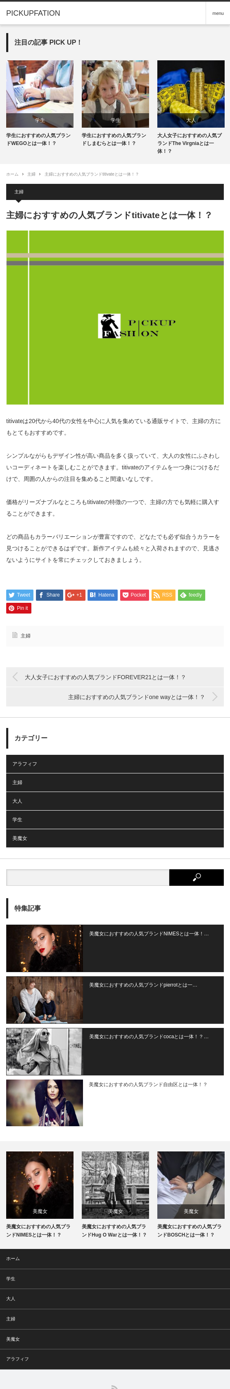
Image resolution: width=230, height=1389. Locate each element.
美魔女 (19, 838)
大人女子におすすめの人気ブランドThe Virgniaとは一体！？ (189, 143)
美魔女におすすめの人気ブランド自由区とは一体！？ (137, 1064)
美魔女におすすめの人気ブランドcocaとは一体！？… (137, 1023)
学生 (40, 120)
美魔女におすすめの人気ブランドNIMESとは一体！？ (38, 1202)
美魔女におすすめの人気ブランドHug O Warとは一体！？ (114, 1202)
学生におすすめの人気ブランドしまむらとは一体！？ (114, 139)
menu (218, 13)
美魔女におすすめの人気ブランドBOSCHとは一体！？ (189, 1202)
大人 (191, 120)
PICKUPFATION (109, 1374)
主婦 (31, 174)
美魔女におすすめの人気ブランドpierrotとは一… (132, 978)
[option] (40, 103)
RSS (115, 1360)
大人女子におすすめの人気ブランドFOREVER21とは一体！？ (105, 677)
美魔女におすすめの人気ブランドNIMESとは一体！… (138, 934)
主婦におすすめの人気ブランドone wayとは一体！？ (136, 697)
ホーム (13, 1230)
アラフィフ (24, 764)
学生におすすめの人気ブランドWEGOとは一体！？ (38, 139)
